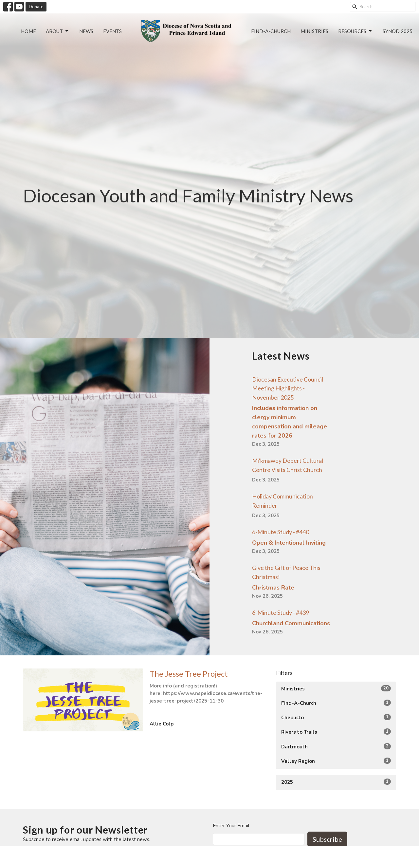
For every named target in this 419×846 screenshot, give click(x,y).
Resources (355, 31)
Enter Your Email (231, 825)
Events (112, 31)
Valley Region (336, 761)
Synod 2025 (397, 31)
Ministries (314, 31)
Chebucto (336, 717)
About (57, 31)
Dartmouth (336, 746)
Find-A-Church (336, 703)
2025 (336, 782)
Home (28, 31)
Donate (36, 6)
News (86, 31)
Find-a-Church (271, 31)
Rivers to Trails (336, 731)
